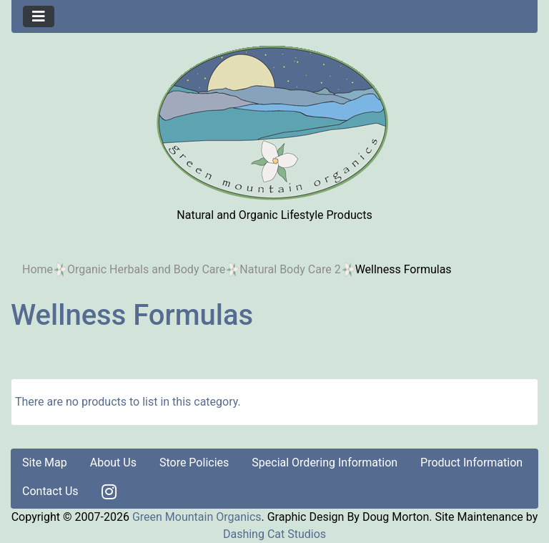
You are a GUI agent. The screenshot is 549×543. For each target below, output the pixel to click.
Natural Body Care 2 (289, 269)
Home (37, 269)
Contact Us (50, 491)
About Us (113, 462)
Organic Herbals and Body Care (146, 269)
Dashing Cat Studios (274, 534)
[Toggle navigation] (38, 16)
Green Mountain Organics (197, 517)
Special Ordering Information (324, 462)
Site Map (44, 462)
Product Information (471, 462)
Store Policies (194, 462)
